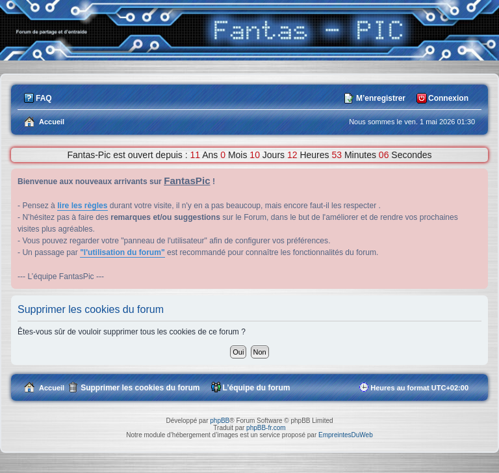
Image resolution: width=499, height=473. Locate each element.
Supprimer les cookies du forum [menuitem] (140, 387)
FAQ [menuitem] (44, 98)
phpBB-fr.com (266, 427)
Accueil (51, 388)
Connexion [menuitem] (448, 98)
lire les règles (82, 205)
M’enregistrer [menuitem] (380, 98)
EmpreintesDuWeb (345, 435)
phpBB (219, 420)
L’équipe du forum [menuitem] (256, 387)
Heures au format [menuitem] (419, 388)
